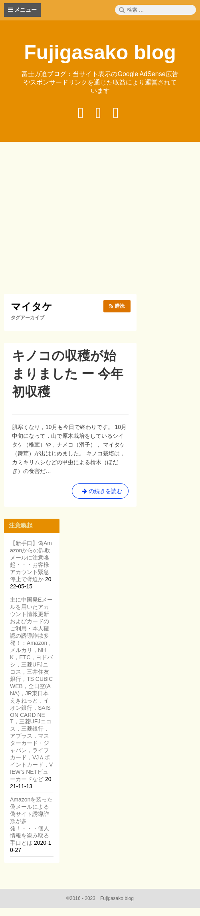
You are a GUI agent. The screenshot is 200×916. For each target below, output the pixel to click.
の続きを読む (100, 493)
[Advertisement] (102, 219)
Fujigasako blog (100, 52)
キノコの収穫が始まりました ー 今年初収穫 (67, 373)
